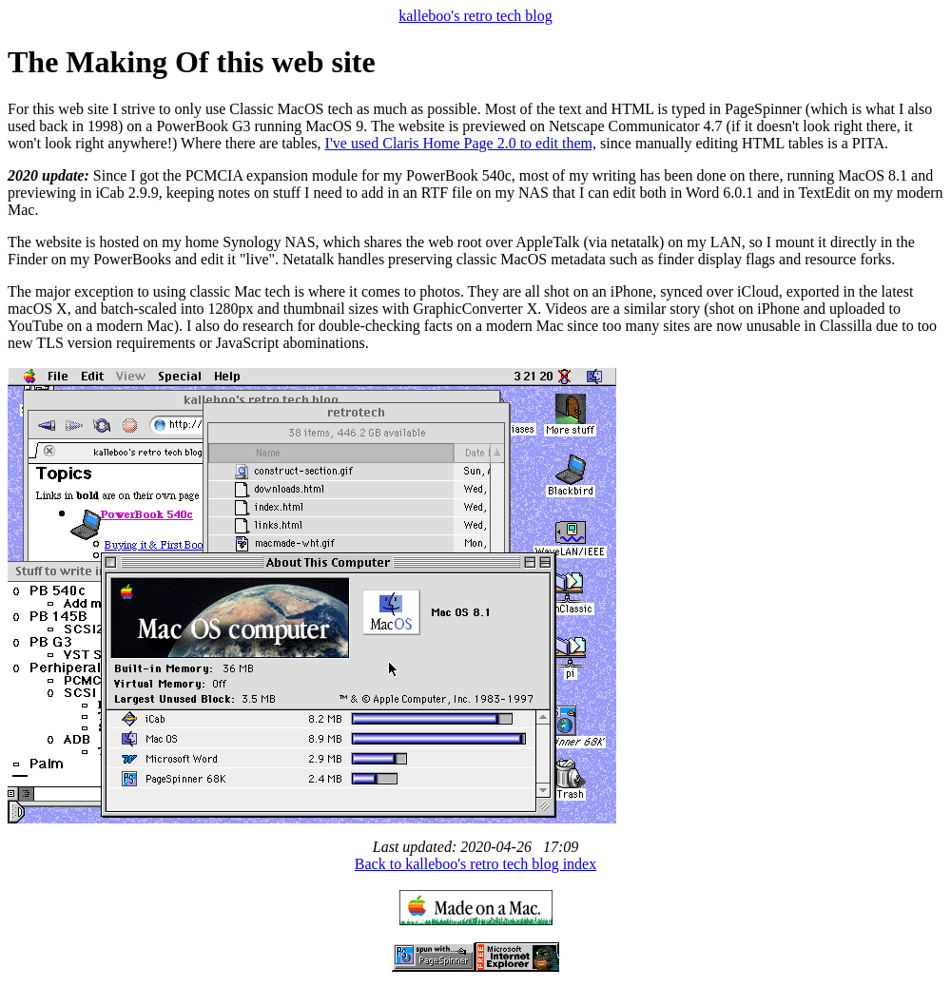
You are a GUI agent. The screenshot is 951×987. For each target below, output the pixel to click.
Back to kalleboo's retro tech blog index (475, 864)
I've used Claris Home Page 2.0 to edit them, (461, 143)
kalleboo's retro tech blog (475, 16)
